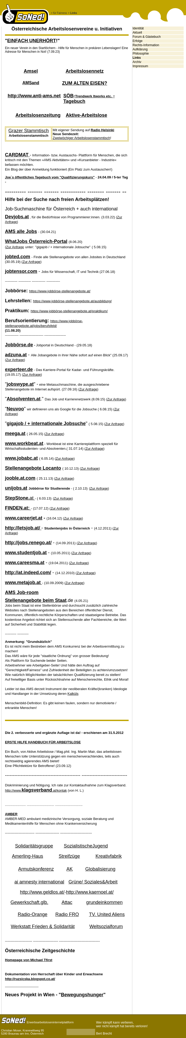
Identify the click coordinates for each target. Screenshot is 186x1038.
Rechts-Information (146, 45)
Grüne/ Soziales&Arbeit (92, 882)
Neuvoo (15, 408)
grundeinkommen (104, 902)
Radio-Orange (32, 914)
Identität (138, 28)
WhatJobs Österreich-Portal (36, 241)
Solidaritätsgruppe (34, 846)
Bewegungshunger (82, 994)
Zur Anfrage (90, 468)
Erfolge (138, 41)
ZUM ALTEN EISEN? (84, 83)
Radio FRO (67, 914)
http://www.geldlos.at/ (42, 892)
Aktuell (137, 32)
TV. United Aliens (107, 914)
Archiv (137, 62)
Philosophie (141, 53)
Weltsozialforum (106, 926)
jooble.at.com (20, 478)
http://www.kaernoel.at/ (90, 892)
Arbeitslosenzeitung (38, 115)
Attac (67, 902)
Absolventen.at (23, 398)
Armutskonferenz (36, 869)
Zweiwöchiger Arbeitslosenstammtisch (81, 138)
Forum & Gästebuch (147, 37)
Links (137, 58)
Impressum (140, 66)
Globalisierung (100, 869)
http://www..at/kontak (36, 790)
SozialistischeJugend (86, 846)
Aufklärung (140, 49)
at (20, 498)
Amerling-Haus (27, 856)
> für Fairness (59, 13)
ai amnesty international (39, 882)
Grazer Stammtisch (28, 130)
